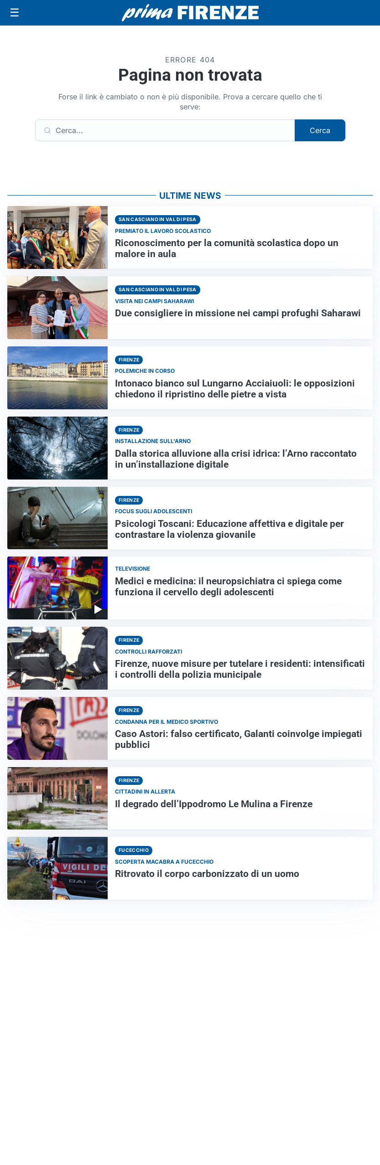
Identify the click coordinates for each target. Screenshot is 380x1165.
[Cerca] (165, 130)
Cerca (320, 130)
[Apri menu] (14, 12)
